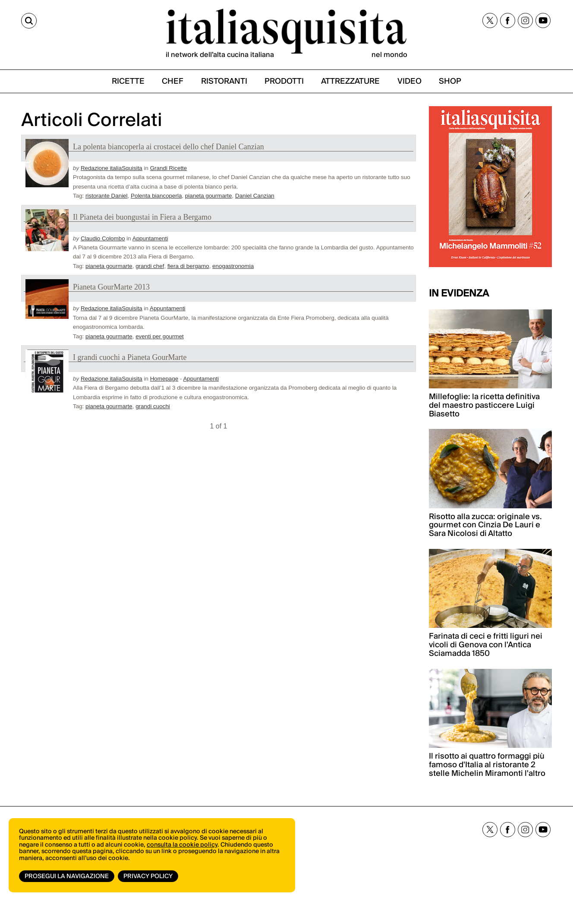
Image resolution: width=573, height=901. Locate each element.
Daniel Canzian (254, 195)
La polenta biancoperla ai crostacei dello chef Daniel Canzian (168, 146)
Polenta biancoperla (156, 195)
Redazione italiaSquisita (111, 168)
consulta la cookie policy (182, 845)
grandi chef (149, 266)
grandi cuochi (152, 406)
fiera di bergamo (188, 266)
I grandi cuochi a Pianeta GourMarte (129, 357)
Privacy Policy (148, 876)
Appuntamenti (150, 238)
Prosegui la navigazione (67, 876)
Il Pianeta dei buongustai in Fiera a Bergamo (142, 217)
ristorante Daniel (106, 195)
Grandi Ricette (168, 168)
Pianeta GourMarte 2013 (111, 287)
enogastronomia (233, 266)
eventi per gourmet (159, 336)
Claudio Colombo (103, 238)
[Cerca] (29, 20)
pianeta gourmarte (208, 195)
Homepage (164, 378)
